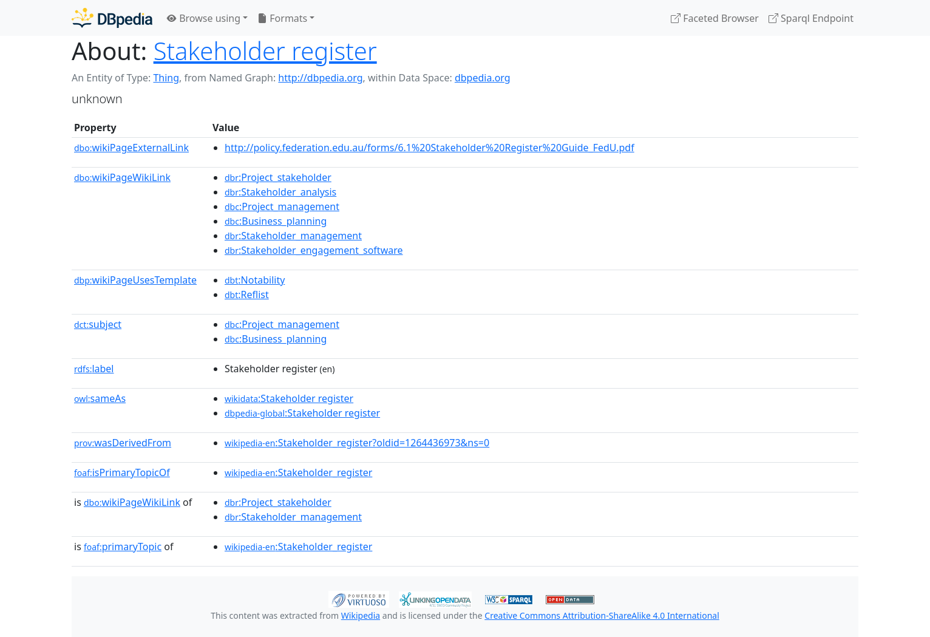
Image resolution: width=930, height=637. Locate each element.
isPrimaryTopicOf (122, 472)
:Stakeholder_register (298, 472)
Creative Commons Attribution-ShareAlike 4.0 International (601, 615)
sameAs (100, 398)
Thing (166, 77)
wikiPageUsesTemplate (135, 280)
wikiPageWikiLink (122, 177)
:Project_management (282, 206)
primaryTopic (122, 546)
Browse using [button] (203, 18)
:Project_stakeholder (278, 177)
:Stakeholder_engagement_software (314, 250)
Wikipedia (360, 615)
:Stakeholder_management (293, 235)
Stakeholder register (265, 50)
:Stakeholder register (289, 398)
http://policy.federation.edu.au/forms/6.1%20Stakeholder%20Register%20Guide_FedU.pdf (429, 147)
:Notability (255, 280)
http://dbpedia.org (320, 77)
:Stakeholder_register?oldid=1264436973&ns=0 (357, 442)
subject (97, 324)
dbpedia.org (483, 77)
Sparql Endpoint (811, 18)
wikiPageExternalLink (131, 147)
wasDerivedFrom (122, 442)
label (94, 368)
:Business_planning (276, 221)
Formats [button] (282, 18)
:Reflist (247, 294)
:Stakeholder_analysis (280, 192)
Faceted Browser (715, 18)
